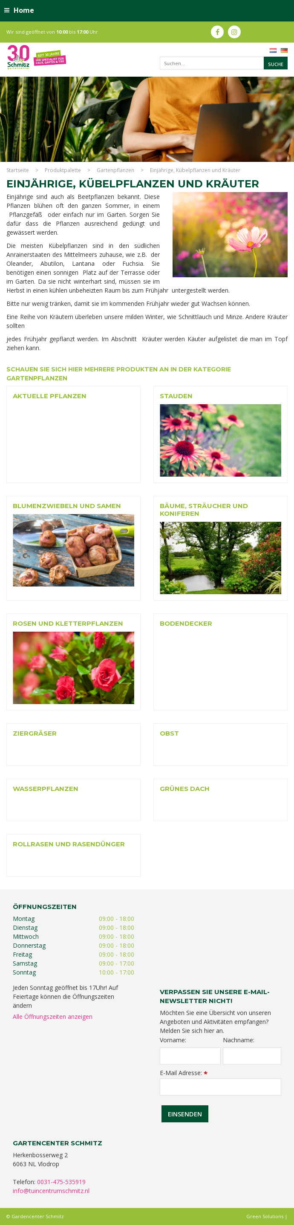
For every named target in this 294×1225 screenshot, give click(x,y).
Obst (169, 733)
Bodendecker (186, 623)
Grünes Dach (185, 789)
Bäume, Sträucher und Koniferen (204, 510)
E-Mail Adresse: (184, 1073)
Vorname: (173, 1040)
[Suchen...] (224, 63)
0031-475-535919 (61, 1182)
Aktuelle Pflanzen (49, 396)
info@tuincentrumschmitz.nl (51, 1191)
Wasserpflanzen (45, 789)
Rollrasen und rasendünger (69, 844)
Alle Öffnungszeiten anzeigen (52, 1016)
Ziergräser (35, 733)
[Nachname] (252, 1055)
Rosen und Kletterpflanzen (68, 623)
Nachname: (238, 1040)
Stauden (176, 396)
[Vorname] (190, 1055)
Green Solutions (264, 1216)
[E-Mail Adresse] (220, 1087)
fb (217, 32)
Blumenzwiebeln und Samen (67, 506)
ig (234, 32)
